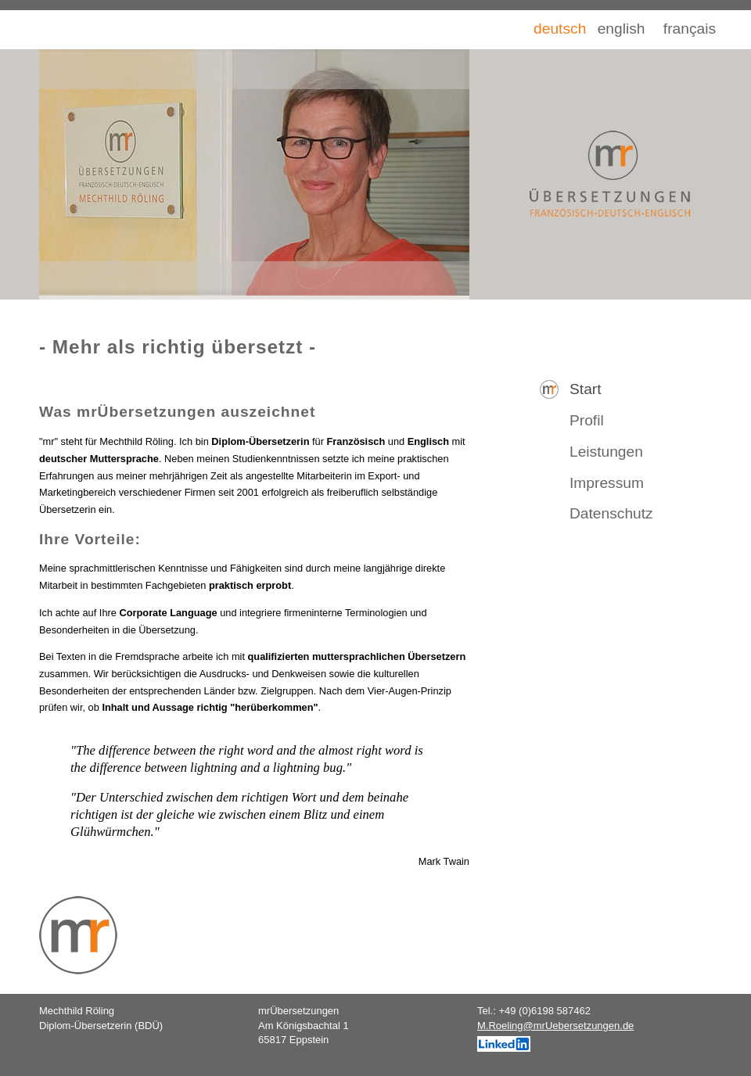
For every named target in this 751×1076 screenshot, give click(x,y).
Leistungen (606, 451)
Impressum (607, 483)
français (689, 28)
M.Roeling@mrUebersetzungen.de (555, 1025)
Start (586, 389)
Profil (587, 420)
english (621, 28)
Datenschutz (611, 513)
